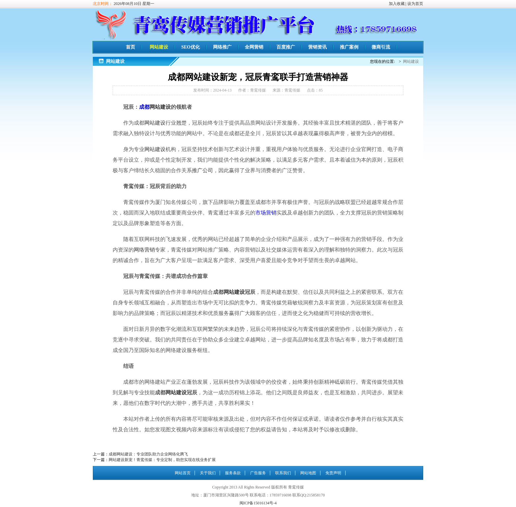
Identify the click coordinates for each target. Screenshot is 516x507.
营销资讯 (317, 47)
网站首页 (183, 473)
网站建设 (159, 47)
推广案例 (349, 47)
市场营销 (265, 212)
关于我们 (208, 473)
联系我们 (283, 473)
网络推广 (222, 47)
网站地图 (308, 473)
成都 (144, 107)
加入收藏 (397, 3)
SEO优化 (190, 47)
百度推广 (285, 47)
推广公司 (202, 170)
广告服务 (258, 473)
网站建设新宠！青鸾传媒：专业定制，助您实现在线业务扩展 (162, 459)
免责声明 (333, 473)
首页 (130, 47)
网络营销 (144, 250)
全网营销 (254, 47)
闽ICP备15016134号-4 (258, 503)
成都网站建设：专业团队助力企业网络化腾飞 (148, 454)
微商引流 (381, 47)
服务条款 (233, 473)
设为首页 (415, 3)
